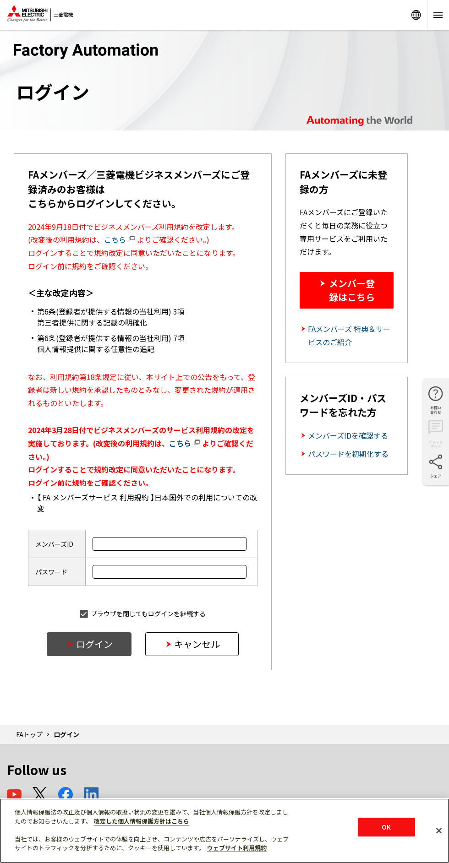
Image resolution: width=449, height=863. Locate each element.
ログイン (94, 644)
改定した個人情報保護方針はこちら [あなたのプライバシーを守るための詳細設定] (141, 821)
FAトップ (29, 734)
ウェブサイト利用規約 (237, 847)
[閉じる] (439, 830)
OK (386, 827)
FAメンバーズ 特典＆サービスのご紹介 (349, 335)
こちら (119, 239)
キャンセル (197, 644)
